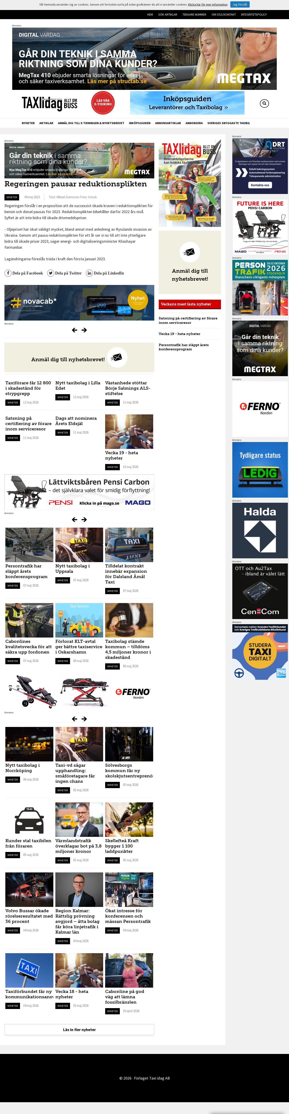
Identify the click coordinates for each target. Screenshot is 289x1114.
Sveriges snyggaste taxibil (228, 123)
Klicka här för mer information (207, 4)
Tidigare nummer (194, 14)
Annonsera (194, 123)
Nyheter (28, 123)
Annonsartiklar (168, 123)
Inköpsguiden (140, 123)
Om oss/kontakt (224, 14)
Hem (150, 14)
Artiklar (46, 123)
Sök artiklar (167, 14)
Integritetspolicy (254, 14)
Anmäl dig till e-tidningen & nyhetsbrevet (91, 123)
